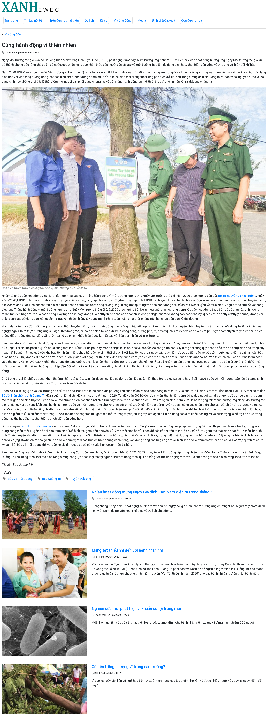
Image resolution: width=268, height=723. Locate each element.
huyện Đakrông (81, 479)
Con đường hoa (191, 20)
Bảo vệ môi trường (20, 479)
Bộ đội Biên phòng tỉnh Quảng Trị (23, 395)
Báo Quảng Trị (51, 479)
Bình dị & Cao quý (163, 20)
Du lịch (89, 20)
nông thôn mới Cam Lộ (35, 426)
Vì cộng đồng (123, 20)
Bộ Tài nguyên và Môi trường (237, 295)
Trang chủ (11, 20)
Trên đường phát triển (64, 20)
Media (142, 20)
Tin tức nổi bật (33, 20)
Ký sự (104, 20)
